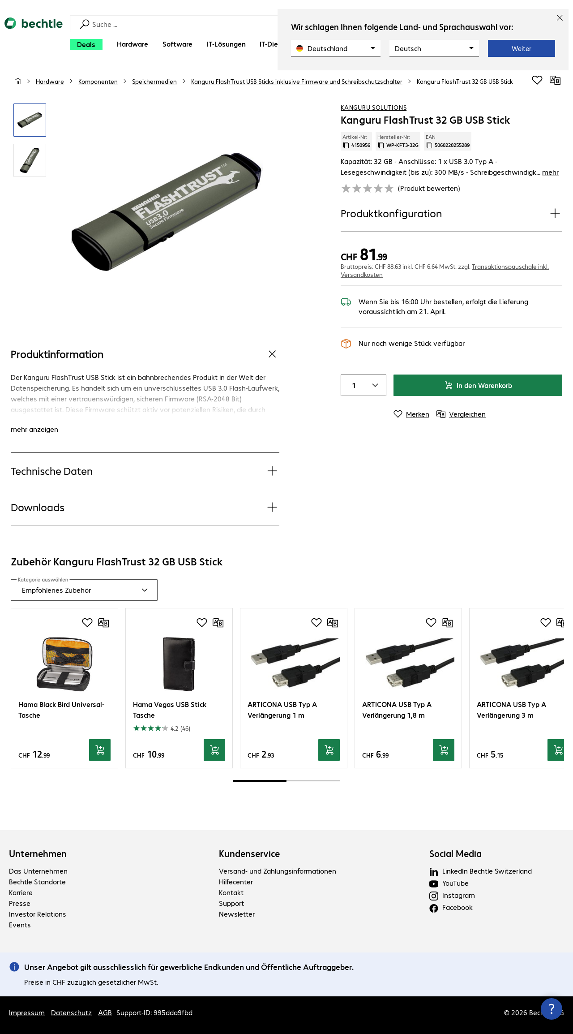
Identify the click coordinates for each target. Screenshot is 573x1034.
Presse (19, 903)
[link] (465, 81)
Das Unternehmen (38, 870)
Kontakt (231, 892)
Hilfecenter (236, 881)
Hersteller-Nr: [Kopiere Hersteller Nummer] (398, 141)
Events (20, 924)
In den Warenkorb (478, 385)
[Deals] (86, 44)
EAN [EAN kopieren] (448, 141)
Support (231, 903)
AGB (105, 1012)
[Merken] (411, 414)
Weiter (521, 48)
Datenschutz (71, 1012)
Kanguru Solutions (373, 107)
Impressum (27, 1012)
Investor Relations (37, 913)
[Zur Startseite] (33, 36)
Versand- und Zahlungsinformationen (277, 870)
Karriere (21, 892)
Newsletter (237, 913)
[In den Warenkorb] (100, 750)
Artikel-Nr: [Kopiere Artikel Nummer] (356, 141)
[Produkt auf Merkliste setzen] (537, 80)
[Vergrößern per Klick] (30, 120)
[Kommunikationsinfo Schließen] (551, 1009)
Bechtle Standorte (37, 881)
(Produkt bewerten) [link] (429, 188)
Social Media (455, 853)
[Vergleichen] (555, 80)
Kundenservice (249, 853)
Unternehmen (38, 853)
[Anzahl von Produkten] (352, 385)
